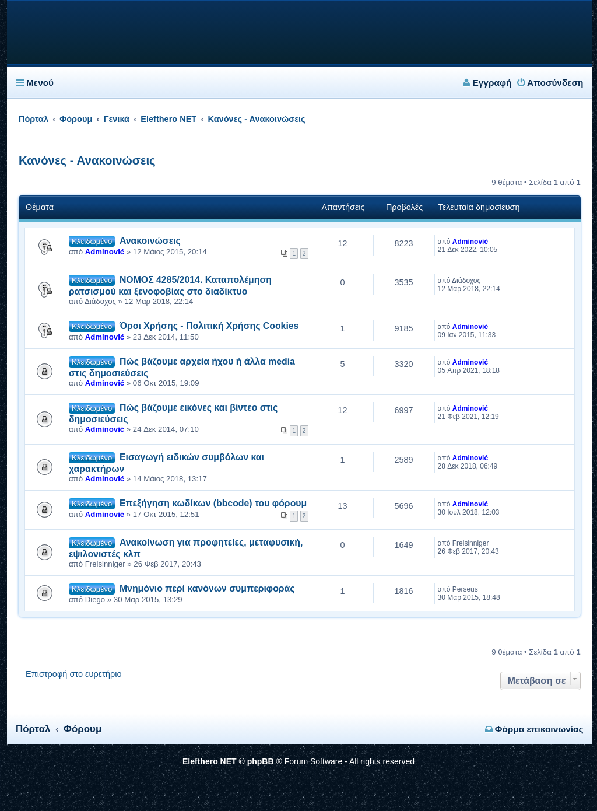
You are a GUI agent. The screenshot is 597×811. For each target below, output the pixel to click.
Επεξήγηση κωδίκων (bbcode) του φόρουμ (213, 503)
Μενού (40, 83)
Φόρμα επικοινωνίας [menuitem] (534, 729)
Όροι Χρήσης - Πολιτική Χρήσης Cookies (209, 326)
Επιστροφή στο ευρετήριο (74, 674)
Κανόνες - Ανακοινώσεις (87, 160)
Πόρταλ (33, 119)
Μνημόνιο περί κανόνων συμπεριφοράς (207, 588)
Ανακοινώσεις (150, 241)
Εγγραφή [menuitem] (487, 83)
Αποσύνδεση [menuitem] (550, 83)
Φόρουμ (82, 729)
